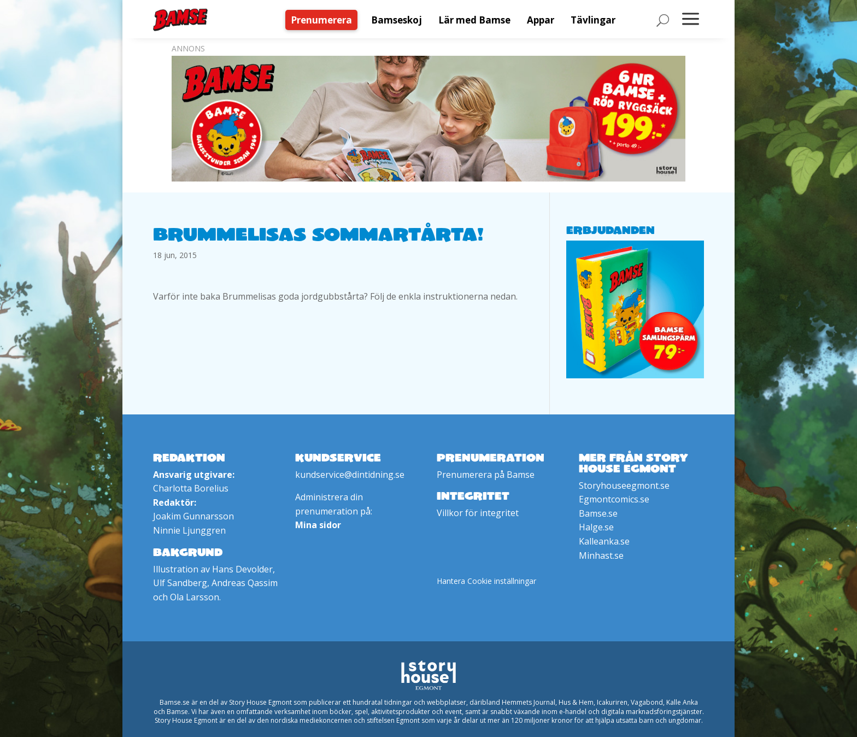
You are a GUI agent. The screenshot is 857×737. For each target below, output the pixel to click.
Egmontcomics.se (614, 499)
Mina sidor (318, 525)
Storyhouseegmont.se (624, 485)
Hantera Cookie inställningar (486, 581)
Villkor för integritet (478, 513)
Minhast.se (601, 555)
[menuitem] (324, 20)
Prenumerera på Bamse (486, 475)
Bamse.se (598, 513)
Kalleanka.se (604, 541)
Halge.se (596, 527)
